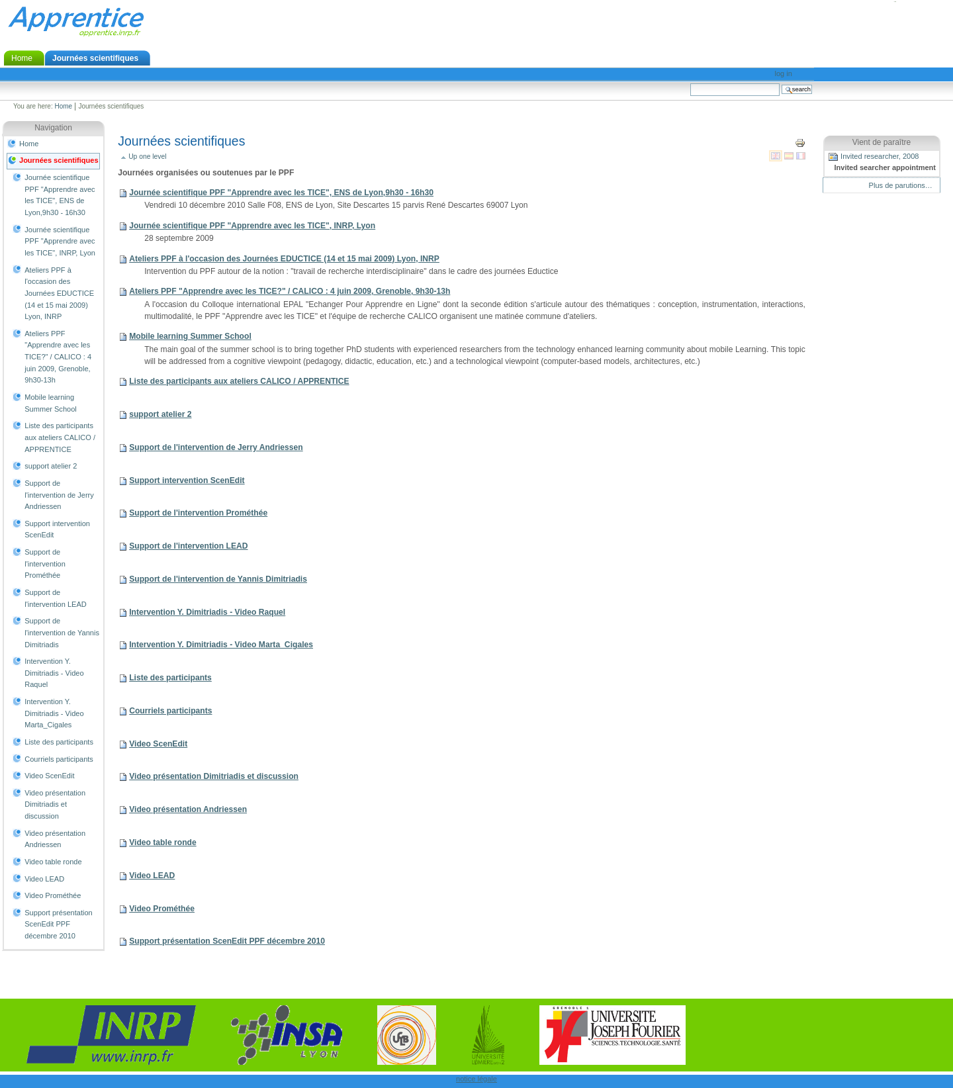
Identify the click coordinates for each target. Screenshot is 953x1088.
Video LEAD (44, 879)
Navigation (53, 127)
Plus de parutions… (900, 185)
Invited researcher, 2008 (882, 162)
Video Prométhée (52, 895)
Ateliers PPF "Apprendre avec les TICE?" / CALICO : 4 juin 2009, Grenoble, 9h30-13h (57, 357)
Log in (783, 73)
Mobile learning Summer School (50, 403)
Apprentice (75, 21)
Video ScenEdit (49, 776)
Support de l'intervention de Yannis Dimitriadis (61, 632)
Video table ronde (52, 862)
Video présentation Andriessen (54, 839)
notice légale (476, 1079)
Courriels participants (58, 759)
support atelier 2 (50, 466)
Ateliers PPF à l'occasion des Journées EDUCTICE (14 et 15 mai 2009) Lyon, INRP (59, 293)
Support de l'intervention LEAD (55, 598)
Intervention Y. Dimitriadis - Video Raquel (53, 672)
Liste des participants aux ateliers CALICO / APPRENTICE (59, 437)
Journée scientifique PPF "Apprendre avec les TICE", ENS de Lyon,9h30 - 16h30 (59, 194)
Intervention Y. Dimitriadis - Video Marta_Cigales (53, 713)
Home (21, 58)
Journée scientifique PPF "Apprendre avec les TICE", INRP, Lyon (59, 241)
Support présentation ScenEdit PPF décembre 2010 (58, 924)
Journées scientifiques (95, 58)
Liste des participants (58, 742)
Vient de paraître (881, 142)
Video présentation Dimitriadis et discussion (54, 804)
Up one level (147, 156)
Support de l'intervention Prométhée (45, 563)
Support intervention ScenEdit (57, 529)
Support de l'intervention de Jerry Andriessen (59, 494)
